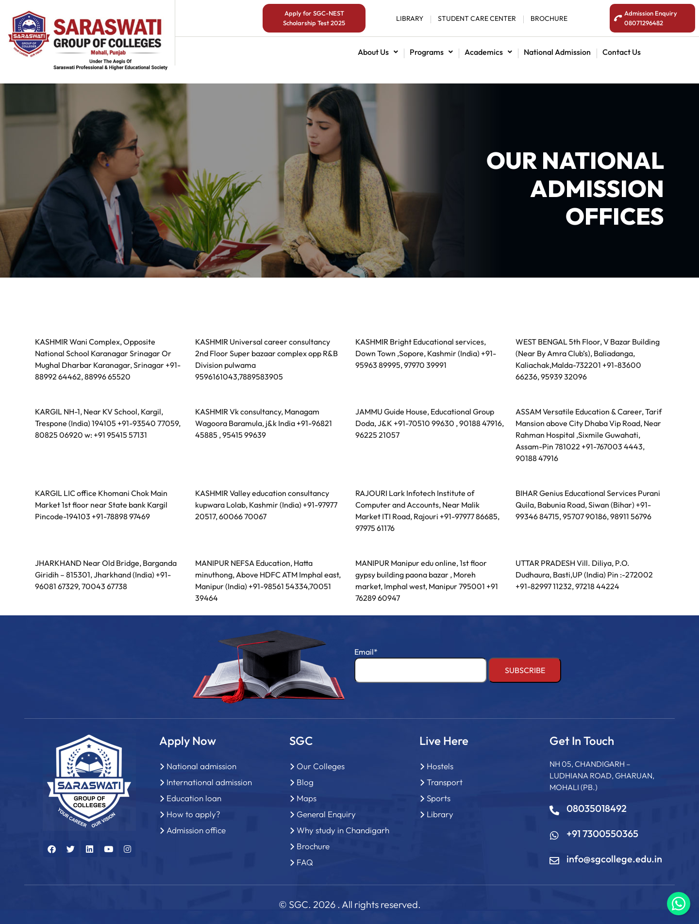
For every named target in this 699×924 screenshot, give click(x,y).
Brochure (313, 846)
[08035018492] (554, 810)
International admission (209, 782)
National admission (557, 52)
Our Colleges (321, 766)
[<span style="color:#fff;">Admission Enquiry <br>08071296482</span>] (618, 18)
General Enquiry (326, 814)
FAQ (305, 862)
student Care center (477, 18)
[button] (378, 52)
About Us (378, 52)
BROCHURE (549, 18)
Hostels (440, 766)
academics (488, 52)
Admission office (196, 830)
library (409, 18)
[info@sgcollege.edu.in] (554, 861)
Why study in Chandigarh (343, 830)
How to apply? (193, 814)
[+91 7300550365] (554, 836)
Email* (420, 665)
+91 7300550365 (602, 833)
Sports (438, 798)
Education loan (193, 798)
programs (431, 52)
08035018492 (596, 808)
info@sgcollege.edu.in (614, 859)
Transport (445, 782)
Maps (306, 798)
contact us (621, 52)
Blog (305, 782)
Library (440, 814)
